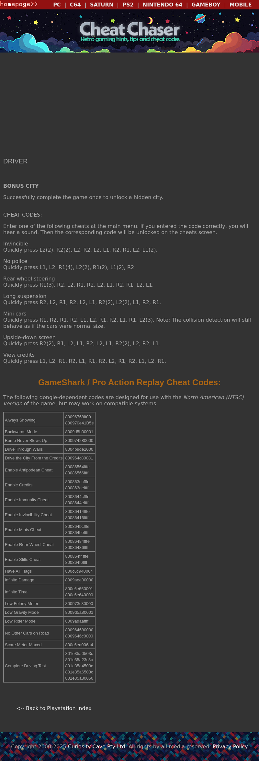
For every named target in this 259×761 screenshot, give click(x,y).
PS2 (127, 5)
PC (57, 5)
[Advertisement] (129, 105)
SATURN (101, 5)
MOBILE (241, 5)
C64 (75, 5)
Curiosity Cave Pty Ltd (96, 746)
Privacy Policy (230, 746)
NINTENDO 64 (163, 5)
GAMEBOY (206, 5)
